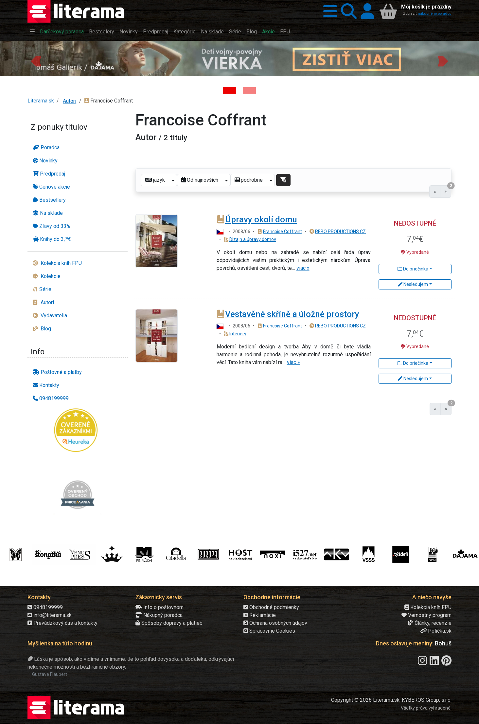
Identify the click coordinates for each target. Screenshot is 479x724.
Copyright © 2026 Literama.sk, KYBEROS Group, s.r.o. (391, 700)
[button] (328, 11)
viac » (303, 268)
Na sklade (212, 31)
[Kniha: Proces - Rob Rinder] (249, 90)
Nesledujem (413, 284)
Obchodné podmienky (271, 607)
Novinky (128, 31)
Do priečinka (413, 268)
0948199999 (45, 607)
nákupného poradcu (435, 13)
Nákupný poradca (159, 615)
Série (235, 31)
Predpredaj (155, 31)
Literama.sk (40, 101)
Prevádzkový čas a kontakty (62, 623)
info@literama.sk (49, 615)
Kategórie (184, 31)
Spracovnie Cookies (269, 631)
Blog (251, 31)
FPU (285, 31)
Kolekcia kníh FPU (428, 607)
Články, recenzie (430, 623)
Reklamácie (259, 615)
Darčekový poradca (62, 31)
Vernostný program (426, 615)
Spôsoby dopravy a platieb (169, 623)
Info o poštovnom (159, 607)
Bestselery (101, 31)
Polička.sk (436, 631)
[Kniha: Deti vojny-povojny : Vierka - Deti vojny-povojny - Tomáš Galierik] (229, 90)
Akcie (268, 31)
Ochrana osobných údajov (275, 623)
